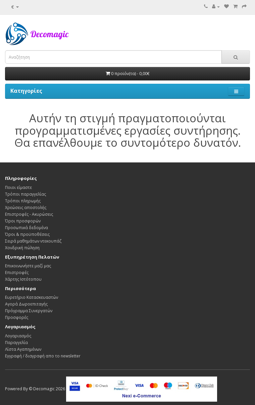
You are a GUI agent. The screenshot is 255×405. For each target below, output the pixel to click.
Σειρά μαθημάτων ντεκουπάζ (33, 241)
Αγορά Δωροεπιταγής (26, 304)
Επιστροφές (17, 272)
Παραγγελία (16, 342)
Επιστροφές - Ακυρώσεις (29, 214)
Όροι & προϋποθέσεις (27, 234)
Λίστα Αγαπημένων (23, 349)
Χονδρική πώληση (22, 248)
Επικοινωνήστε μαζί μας (28, 266)
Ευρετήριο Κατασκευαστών (31, 297)
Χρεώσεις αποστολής (25, 207)
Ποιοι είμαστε (18, 187)
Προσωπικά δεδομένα (26, 227)
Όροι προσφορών (23, 221)
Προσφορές (16, 317)
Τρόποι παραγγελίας (25, 194)
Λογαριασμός (18, 336)
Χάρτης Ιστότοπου (23, 279)
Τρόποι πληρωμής (23, 201)
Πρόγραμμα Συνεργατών (28, 311)
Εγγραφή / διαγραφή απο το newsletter (43, 356)
